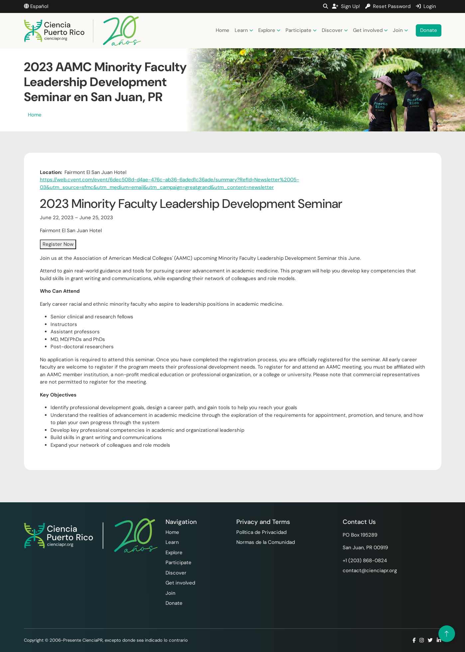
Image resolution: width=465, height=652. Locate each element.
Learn (244, 30)
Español (36, 6)
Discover (335, 30)
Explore (269, 30)
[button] (325, 6)
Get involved (370, 30)
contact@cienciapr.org (370, 570)
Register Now (58, 244)
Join (400, 30)
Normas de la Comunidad (265, 542)
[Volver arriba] (446, 633)
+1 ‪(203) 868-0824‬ (365, 560)
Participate (301, 30)
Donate (428, 30)
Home (222, 30)
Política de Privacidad (261, 532)
